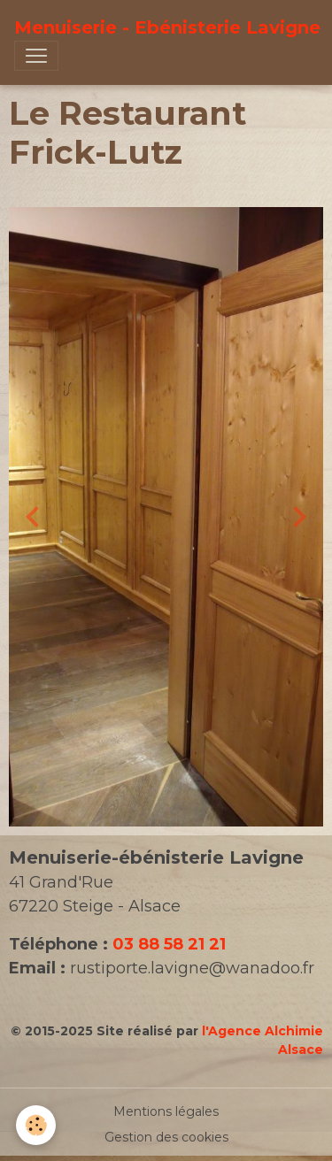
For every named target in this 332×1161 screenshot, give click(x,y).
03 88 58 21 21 (169, 944)
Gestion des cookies (166, 1137)
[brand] (167, 27)
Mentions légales (166, 1111)
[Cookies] (36, 1125)
